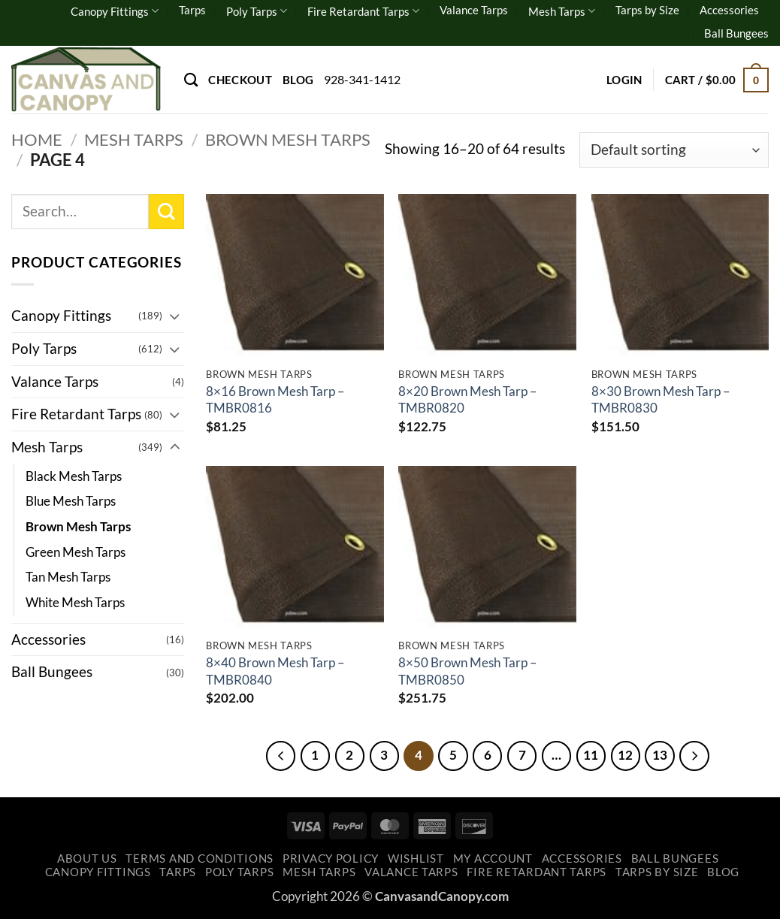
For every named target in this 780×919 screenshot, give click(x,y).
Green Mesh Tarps (75, 552)
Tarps (192, 10)
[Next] (699, 756)
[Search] (191, 79)
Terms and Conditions (199, 859)
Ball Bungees (736, 33)
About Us (87, 859)
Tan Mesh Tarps (68, 577)
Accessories (729, 10)
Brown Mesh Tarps (287, 139)
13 (663, 755)
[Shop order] (674, 150)
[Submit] (166, 211)
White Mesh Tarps (75, 602)
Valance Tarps (474, 10)
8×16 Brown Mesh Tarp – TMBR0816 (275, 399)
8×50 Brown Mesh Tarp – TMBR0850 (467, 670)
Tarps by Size (647, 10)
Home (36, 139)
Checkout (239, 79)
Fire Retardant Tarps (363, 11)
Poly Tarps (256, 11)
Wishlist (416, 859)
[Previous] (276, 756)
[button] (624, 79)
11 (592, 755)
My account (493, 859)
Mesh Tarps (561, 11)
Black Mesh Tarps (74, 476)
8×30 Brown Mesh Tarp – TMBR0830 (660, 399)
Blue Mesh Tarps (71, 501)
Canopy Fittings (115, 11)
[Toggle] (175, 316)
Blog (298, 79)
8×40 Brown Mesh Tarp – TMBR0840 (275, 670)
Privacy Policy (331, 859)
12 (628, 755)
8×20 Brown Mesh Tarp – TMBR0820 (467, 399)
